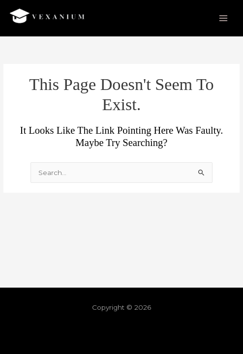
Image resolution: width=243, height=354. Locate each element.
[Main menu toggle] (223, 18)
